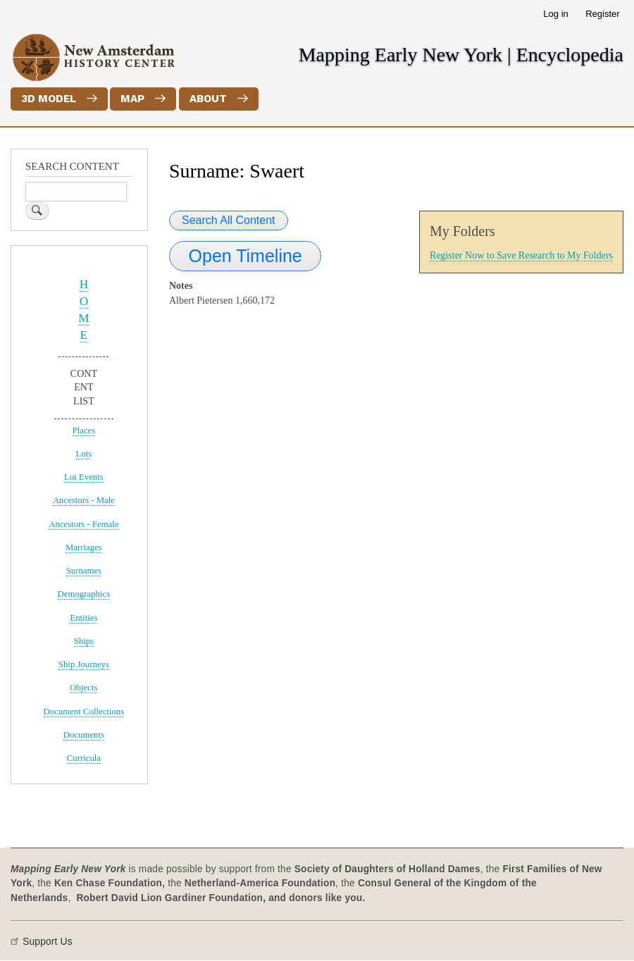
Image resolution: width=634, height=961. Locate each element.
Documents (83, 735)
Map (132, 98)
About (208, 98)
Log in (555, 13)
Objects (83, 688)
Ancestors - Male (84, 500)
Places (84, 430)
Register (602, 13)
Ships (84, 641)
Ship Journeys (83, 664)
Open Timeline (245, 256)
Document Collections (84, 712)
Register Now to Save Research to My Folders (521, 255)
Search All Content (228, 220)
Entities (83, 618)
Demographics (84, 594)
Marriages (84, 547)
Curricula (84, 758)
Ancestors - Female (83, 524)
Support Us (48, 941)
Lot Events (84, 477)
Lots (84, 454)
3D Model (48, 98)
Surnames (83, 571)
